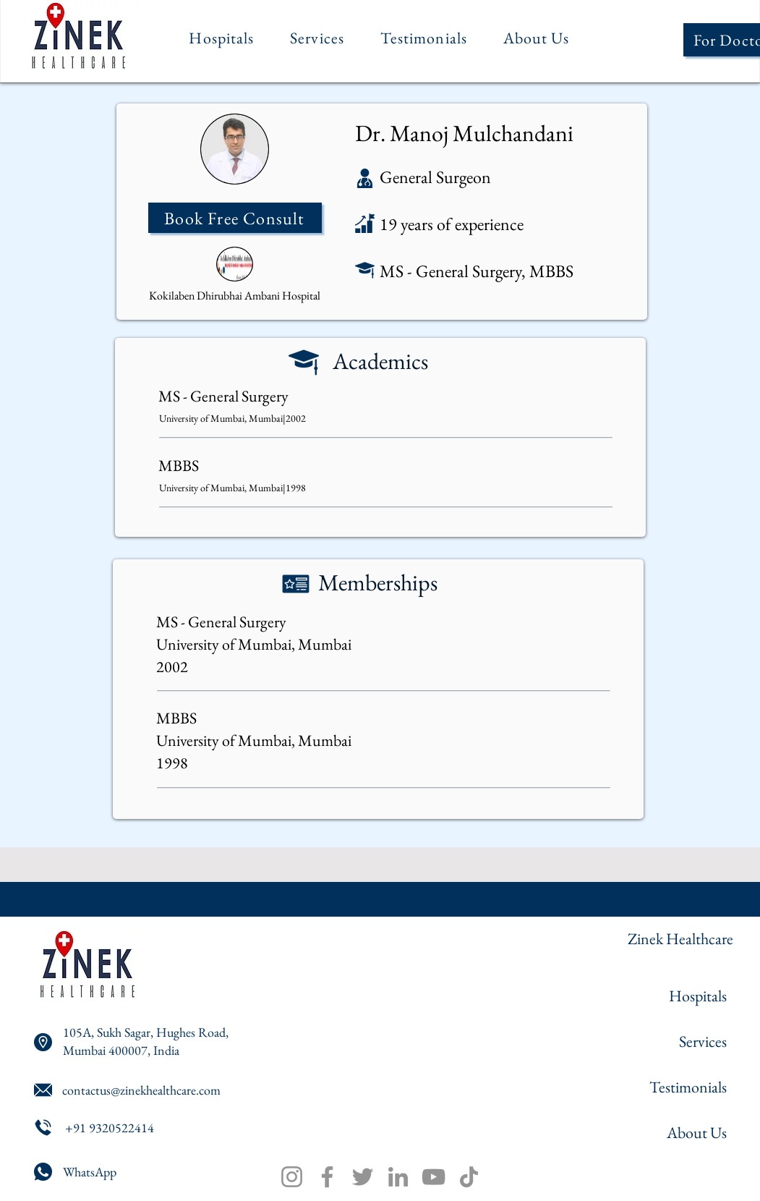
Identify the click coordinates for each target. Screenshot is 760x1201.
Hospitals (698, 995)
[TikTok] (469, 1177)
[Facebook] (327, 1177)
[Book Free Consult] (235, 218)
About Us (697, 1132)
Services (703, 1041)
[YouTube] (433, 1177)
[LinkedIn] (398, 1177)
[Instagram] (292, 1177)
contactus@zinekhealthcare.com (141, 1090)
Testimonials (688, 1087)
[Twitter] (363, 1177)
